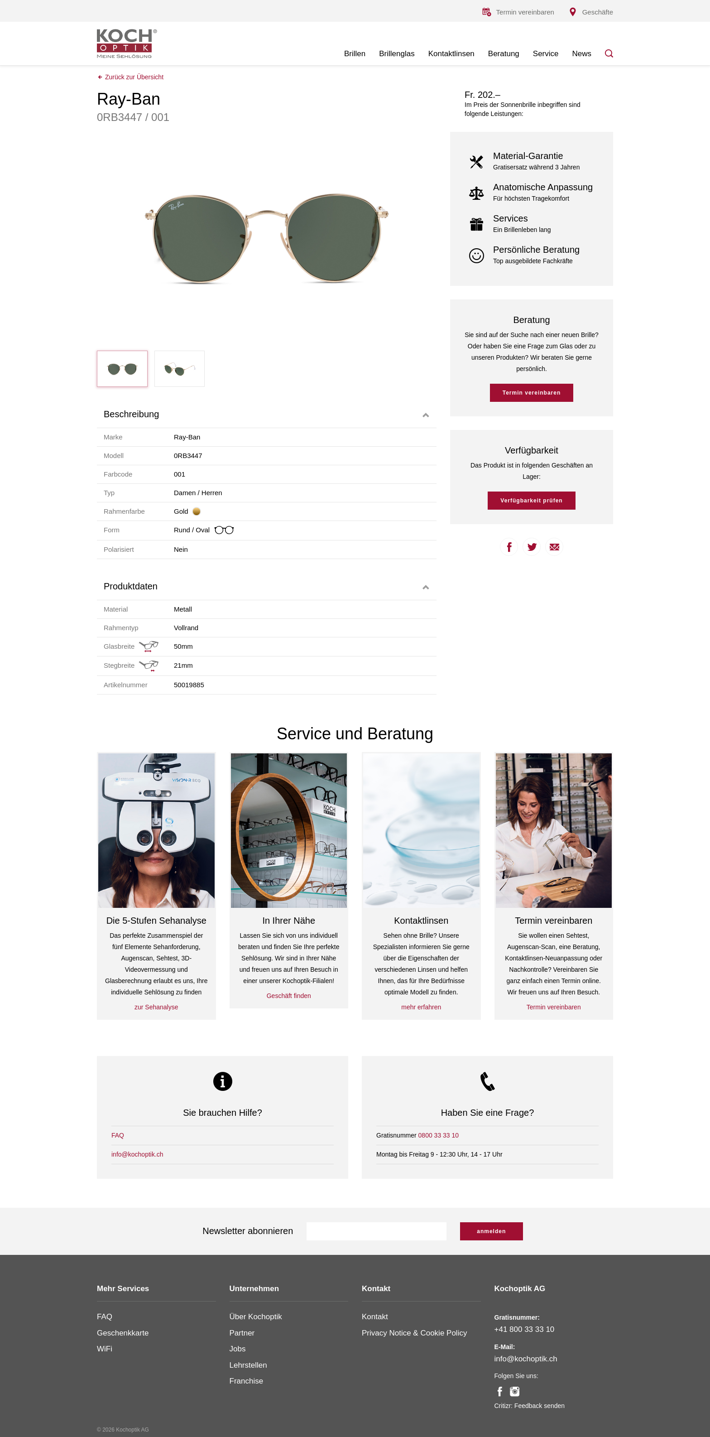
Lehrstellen (248, 1365)
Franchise (247, 1381)
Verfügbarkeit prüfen (531, 501)
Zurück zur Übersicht (130, 77)
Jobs (238, 1349)
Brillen (354, 53)
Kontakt (375, 1316)
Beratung (503, 53)
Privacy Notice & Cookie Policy (414, 1333)
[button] (267, 414)
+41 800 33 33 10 (524, 1329)
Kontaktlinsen (451, 53)
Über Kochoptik (256, 1316)
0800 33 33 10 (438, 1135)
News (581, 53)
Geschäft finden (289, 996)
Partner (242, 1333)
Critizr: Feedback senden (529, 1405)
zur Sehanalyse (156, 1007)
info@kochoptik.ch (137, 1154)
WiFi (104, 1349)
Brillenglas (396, 53)
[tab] (267, 414)
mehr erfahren (421, 1007)
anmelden (491, 1231)
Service (546, 53)
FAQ (117, 1135)
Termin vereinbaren (532, 394)
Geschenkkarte (123, 1333)
